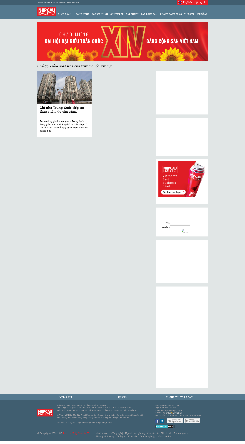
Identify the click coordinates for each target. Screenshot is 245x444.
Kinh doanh (102, 433)
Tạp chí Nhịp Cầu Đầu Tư (76, 433)
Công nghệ (117, 433)
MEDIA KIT (65, 397)
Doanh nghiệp (147, 436)
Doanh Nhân (100, 14)
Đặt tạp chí (201, 2)
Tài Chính (132, 14)
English (185, 2)
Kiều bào (132, 436)
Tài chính (166, 433)
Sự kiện (123, 397)
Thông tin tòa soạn (179, 397)
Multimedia (164, 436)
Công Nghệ (82, 14)
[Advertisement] (181, 261)
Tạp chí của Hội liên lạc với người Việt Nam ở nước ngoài (58, 2)
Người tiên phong (135, 433)
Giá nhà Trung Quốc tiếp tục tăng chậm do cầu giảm (62, 109)
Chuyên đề (116, 14)
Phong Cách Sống (171, 14)
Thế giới (189, 14)
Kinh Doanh (65, 14)
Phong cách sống (105, 436)
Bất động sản (149, 14)
